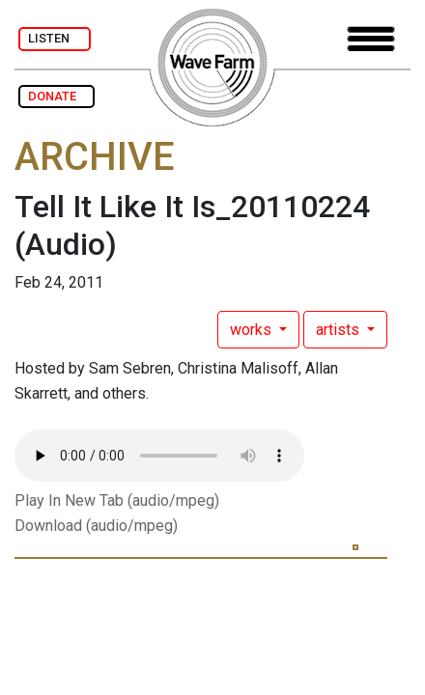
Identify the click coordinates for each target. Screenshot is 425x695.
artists (339, 329)
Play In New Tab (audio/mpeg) (116, 500)
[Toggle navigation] (371, 39)
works (252, 329)
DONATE (56, 96)
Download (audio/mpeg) (96, 525)
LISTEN (54, 38)
